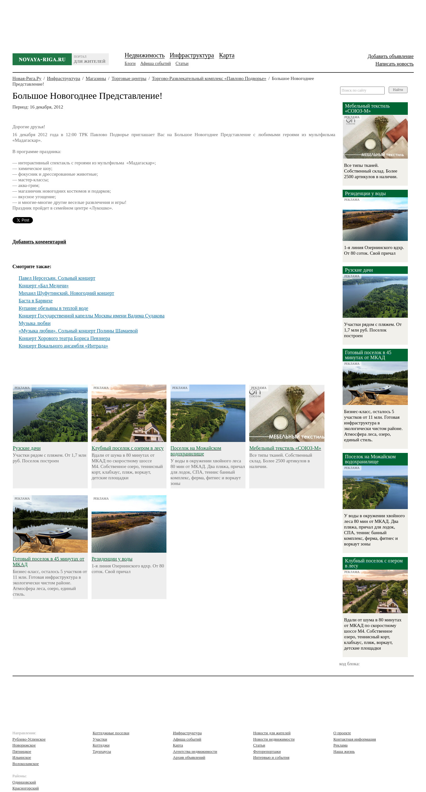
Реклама (341, 745)
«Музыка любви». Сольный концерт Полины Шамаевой (78, 330)
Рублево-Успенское (29, 739)
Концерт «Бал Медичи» (44, 285)
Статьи (182, 63)
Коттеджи (101, 745)
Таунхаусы (102, 751)
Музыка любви (35, 323)
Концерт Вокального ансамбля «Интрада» (63, 345)
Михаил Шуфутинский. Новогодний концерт (66, 293)
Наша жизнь (344, 751)
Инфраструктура (192, 55)
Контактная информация (355, 739)
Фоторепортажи (267, 751)
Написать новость (395, 63)
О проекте (342, 733)
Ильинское (22, 757)
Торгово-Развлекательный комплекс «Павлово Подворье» (209, 78)
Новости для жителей (272, 733)
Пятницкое (22, 751)
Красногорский (26, 788)
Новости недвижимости (274, 739)
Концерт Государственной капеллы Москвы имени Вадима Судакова (92, 315)
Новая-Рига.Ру (27, 78)
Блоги (130, 63)
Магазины (96, 78)
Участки (100, 739)
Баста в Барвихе (36, 300)
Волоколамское (26, 763)
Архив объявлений (189, 757)
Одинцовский (24, 782)
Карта (227, 55)
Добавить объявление (391, 56)
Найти (398, 90)
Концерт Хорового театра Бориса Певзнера (64, 338)
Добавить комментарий (39, 241)
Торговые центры (129, 78)
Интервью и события (271, 757)
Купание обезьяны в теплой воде (53, 308)
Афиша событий (155, 63)
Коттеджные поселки (111, 733)
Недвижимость (145, 55)
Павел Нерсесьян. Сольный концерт (57, 278)
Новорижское (24, 745)
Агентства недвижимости (195, 751)
